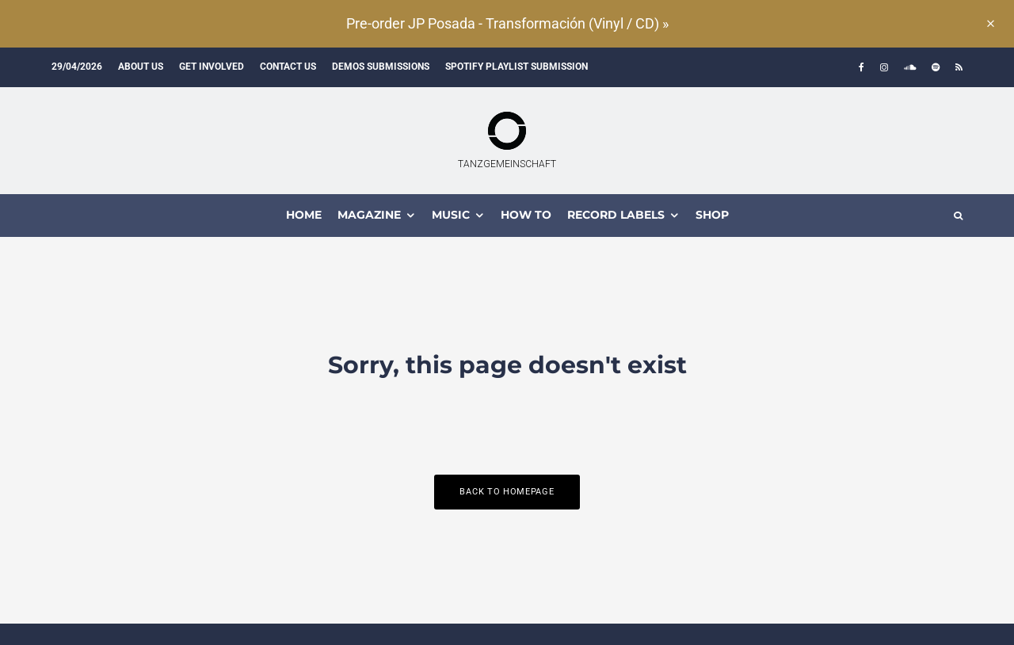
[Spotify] (935, 67)
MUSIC (451, 215)
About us (140, 66)
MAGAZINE (369, 215)
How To (526, 215)
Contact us (288, 66)
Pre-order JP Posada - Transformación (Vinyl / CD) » (507, 23)
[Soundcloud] (910, 67)
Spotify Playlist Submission (516, 66)
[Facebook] (861, 67)
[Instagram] (884, 67)
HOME (304, 215)
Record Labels (616, 215)
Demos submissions (380, 66)
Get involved (211, 66)
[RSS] (958, 67)
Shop (712, 215)
